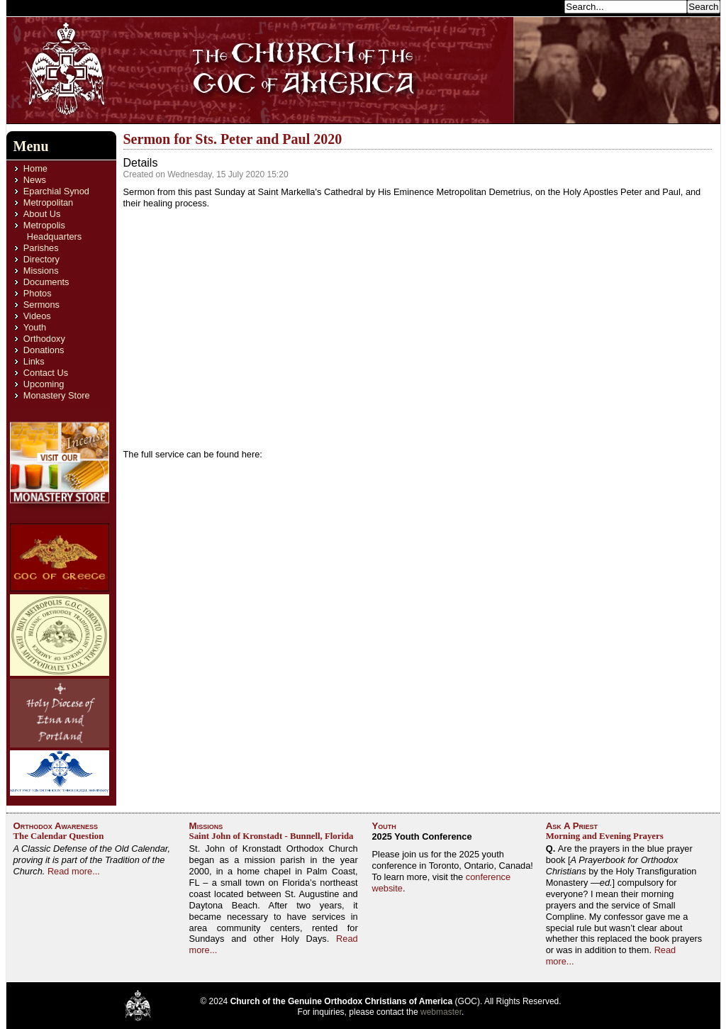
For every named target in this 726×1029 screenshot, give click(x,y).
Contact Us (45, 372)
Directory (41, 259)
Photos (37, 293)
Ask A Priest (572, 826)
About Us (42, 213)
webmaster (441, 1012)
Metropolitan (48, 202)
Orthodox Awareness (56, 826)
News (34, 179)
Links (34, 361)
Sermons (41, 304)
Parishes (41, 248)
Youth (34, 327)
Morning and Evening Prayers (605, 836)
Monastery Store (56, 395)
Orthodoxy (44, 338)
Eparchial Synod (56, 191)
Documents (46, 282)
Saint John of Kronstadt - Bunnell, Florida (271, 836)
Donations (44, 350)
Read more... (74, 871)
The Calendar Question (58, 836)
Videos (37, 316)
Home (35, 168)
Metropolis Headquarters (52, 231)
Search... (541, 6)
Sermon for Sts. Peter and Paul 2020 (232, 139)
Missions (41, 270)
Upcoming (44, 384)
